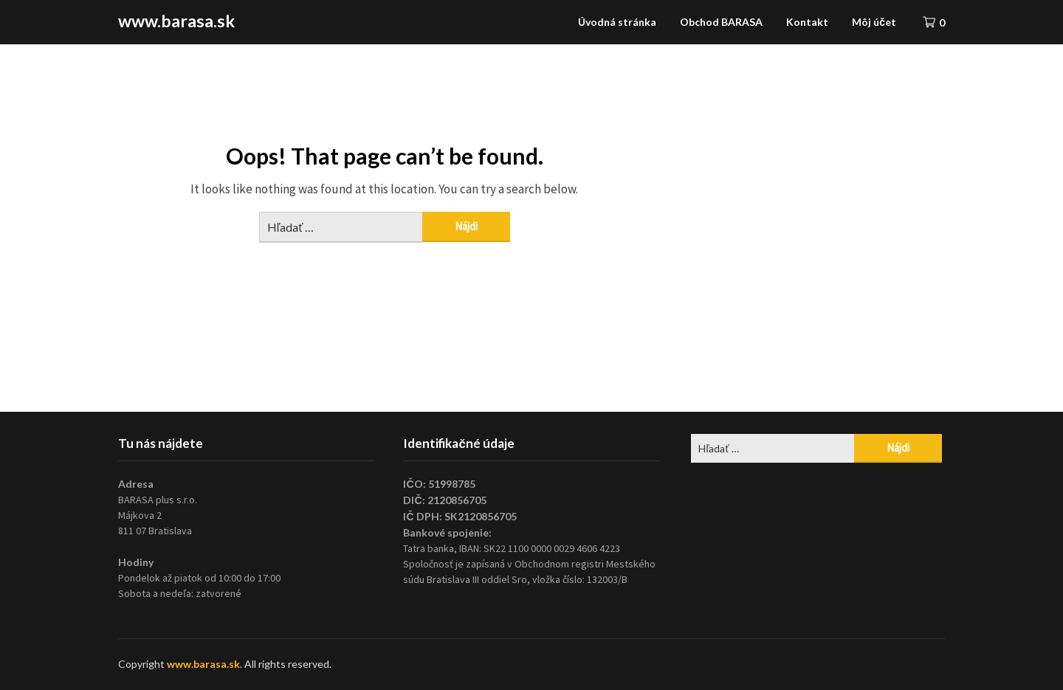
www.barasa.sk (176, 20)
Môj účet (874, 21)
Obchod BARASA (721, 21)
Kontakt (807, 21)
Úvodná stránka (617, 21)
